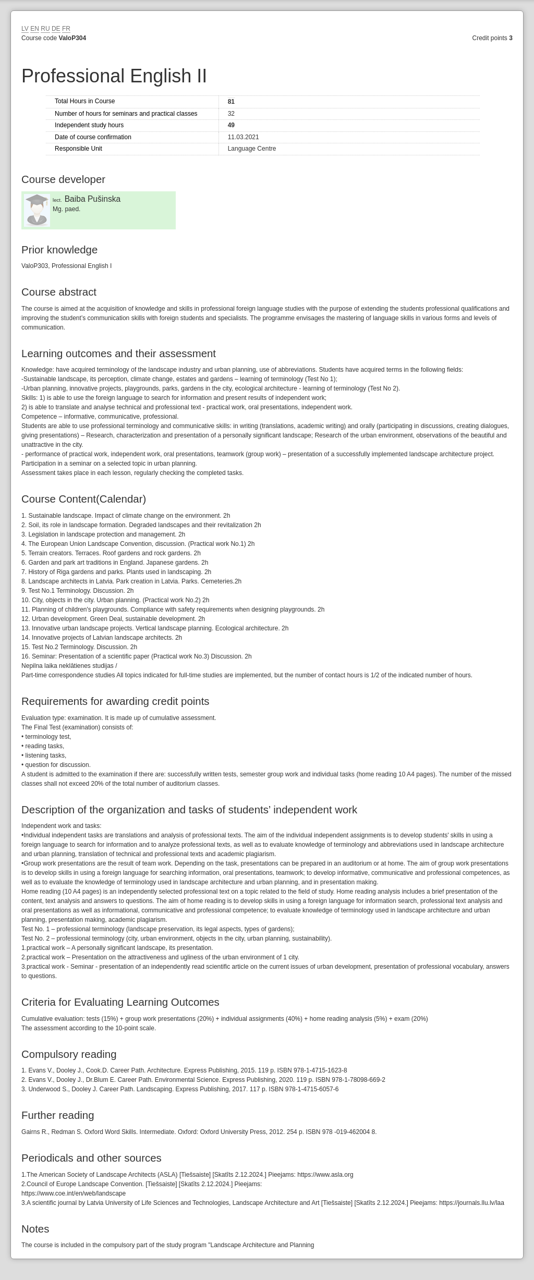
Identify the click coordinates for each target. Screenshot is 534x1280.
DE (56, 28)
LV (25, 28)
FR (66, 28)
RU (45, 28)
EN (34, 28)
